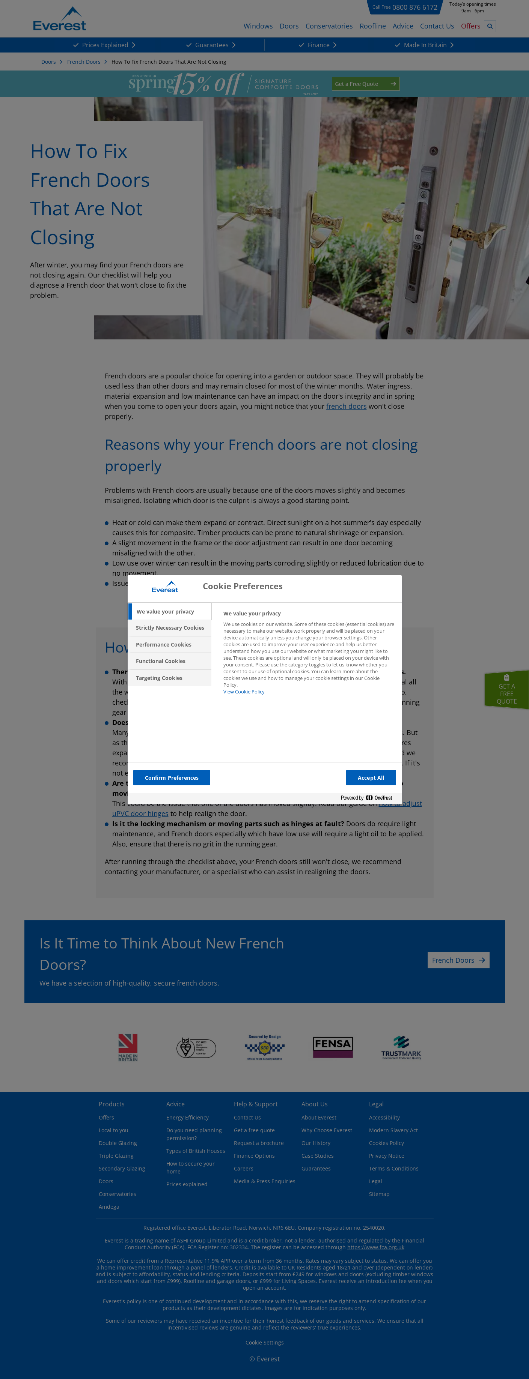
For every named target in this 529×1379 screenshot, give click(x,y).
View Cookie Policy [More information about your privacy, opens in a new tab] (244, 691)
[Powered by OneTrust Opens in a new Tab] (369, 799)
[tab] (169, 611)
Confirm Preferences (172, 777)
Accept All (371, 777)
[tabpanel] (309, 657)
